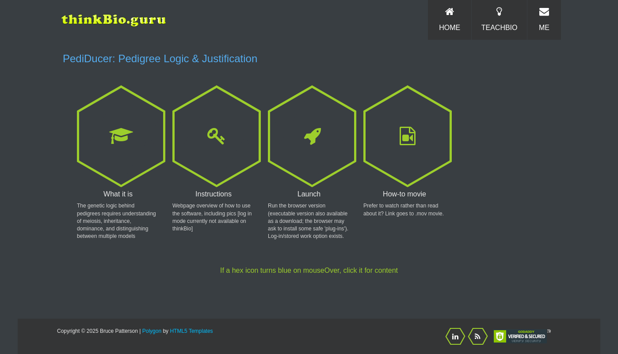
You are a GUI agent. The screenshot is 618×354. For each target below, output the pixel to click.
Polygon (151, 331)
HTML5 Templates (191, 331)
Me (544, 19)
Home (450, 19)
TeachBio (499, 19)
